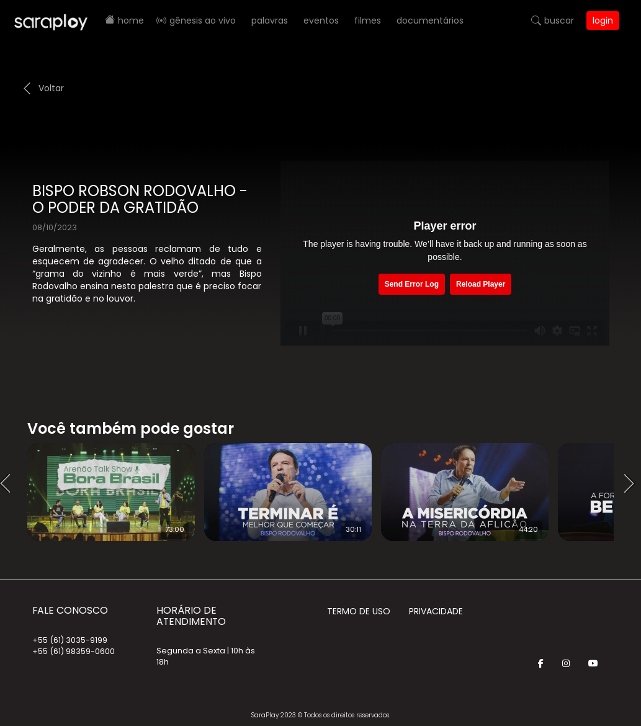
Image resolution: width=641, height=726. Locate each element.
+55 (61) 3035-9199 (69, 640)
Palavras (269, 20)
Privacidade (436, 611)
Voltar (51, 88)
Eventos (321, 20)
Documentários (430, 20)
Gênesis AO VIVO (202, 20)
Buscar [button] (559, 20)
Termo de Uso (358, 611)
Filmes (367, 20)
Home (131, 20)
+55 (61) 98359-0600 (73, 651)
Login (603, 20)
